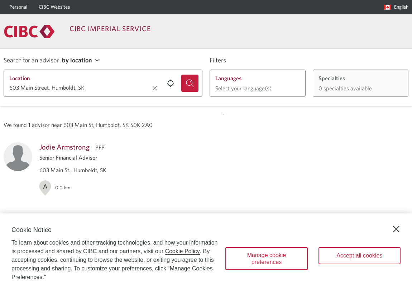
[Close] (396, 229)
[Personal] (18, 7)
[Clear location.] (155, 88)
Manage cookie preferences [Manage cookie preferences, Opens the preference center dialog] (266, 258)
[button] (83, 60)
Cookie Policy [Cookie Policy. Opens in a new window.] (182, 251)
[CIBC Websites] (54, 7)
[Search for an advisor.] (189, 83)
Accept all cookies (359, 255)
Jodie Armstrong (64, 146)
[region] (206, 253)
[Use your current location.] (170, 83)
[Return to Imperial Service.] (29, 31)
